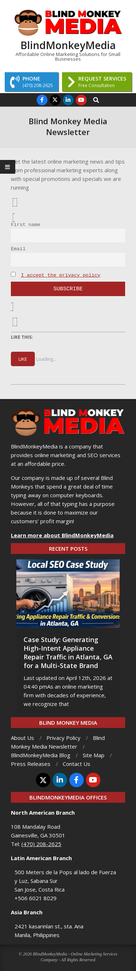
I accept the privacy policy (60, 275)
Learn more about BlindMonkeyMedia (62, 535)
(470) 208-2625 (41, 844)
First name (25, 224)
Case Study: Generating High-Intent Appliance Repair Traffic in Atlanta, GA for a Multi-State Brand (68, 652)
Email (18, 249)
